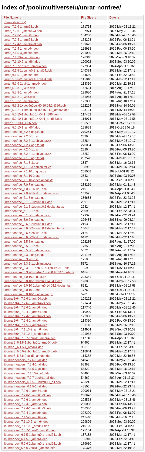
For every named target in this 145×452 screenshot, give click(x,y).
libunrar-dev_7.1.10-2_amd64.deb (26, 426)
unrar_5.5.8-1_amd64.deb (21, 92)
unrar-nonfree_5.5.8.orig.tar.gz (24, 241)
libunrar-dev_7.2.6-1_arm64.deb (25, 390)
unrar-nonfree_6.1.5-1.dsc (21, 211)
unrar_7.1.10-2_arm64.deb (21, 57)
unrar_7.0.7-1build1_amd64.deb (25, 66)
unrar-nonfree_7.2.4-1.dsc (21, 149)
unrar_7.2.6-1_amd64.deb (21, 35)
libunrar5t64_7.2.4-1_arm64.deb (25, 311)
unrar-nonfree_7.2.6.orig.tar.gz (24, 131)
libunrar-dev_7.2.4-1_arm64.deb (25, 404)
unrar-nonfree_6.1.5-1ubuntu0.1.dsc (28, 202)
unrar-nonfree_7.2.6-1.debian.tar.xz (27, 140)
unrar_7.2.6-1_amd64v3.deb (23, 31)
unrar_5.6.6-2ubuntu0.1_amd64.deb (28, 79)
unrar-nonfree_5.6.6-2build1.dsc (25, 233)
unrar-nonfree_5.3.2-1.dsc (21, 259)
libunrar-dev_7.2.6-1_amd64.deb (25, 399)
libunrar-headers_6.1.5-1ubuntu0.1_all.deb (32, 382)
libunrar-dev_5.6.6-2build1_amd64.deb (30, 448)
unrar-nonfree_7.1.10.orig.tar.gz (25, 171)
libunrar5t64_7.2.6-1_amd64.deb (25, 307)
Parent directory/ (15, 22)
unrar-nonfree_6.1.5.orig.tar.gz (24, 197)
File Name (11, 17)
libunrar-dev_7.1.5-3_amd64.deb (25, 417)
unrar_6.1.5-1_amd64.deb (21, 74)
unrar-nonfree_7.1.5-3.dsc (21, 162)
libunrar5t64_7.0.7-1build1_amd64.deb (30, 338)
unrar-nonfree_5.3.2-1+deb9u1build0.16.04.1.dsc (36, 268)
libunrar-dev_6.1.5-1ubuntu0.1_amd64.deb (32, 434)
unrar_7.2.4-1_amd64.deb (21, 48)
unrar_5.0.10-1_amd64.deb (22, 127)
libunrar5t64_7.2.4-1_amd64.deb (25, 320)
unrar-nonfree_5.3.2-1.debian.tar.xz (27, 263)
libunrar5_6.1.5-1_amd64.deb (23, 347)
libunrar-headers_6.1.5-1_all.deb (25, 386)
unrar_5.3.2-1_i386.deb (19, 96)
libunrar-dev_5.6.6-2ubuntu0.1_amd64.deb (32, 443)
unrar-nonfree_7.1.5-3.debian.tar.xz (27, 167)
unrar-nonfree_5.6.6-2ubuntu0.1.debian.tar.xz (34, 228)
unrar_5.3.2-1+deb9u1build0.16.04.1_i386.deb (35, 105)
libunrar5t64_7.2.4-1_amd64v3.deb (27, 316)
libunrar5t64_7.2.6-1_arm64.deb (25, 298)
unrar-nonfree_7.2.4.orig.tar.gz (24, 145)
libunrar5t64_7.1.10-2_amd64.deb (26, 333)
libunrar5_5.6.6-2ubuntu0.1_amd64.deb (30, 351)
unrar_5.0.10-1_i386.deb (20, 123)
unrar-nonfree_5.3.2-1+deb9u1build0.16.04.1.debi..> (39, 272)
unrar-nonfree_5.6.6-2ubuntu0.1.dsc (28, 224)
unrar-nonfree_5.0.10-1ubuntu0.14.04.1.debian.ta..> (38, 285)
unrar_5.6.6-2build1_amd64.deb (25, 83)
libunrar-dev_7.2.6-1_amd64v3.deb (27, 395)
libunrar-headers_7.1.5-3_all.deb (25, 368)
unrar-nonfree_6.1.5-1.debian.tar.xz (27, 215)
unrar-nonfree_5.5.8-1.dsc (21, 246)
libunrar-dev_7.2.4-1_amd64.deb (25, 412)
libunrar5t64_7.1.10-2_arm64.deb (26, 329)
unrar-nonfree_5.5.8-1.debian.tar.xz (27, 250)
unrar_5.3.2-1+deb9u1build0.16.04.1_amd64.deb (36, 109)
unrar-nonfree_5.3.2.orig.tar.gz (24, 254)
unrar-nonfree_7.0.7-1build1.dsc (25, 189)
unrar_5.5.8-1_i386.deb (19, 88)
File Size (87, 17)
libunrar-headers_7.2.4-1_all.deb (25, 364)
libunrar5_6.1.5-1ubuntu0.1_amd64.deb (30, 342)
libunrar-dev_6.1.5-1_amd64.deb (25, 439)
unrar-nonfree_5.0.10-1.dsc (22, 289)
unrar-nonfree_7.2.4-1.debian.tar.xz (27, 153)
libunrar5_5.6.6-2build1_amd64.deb (27, 355)
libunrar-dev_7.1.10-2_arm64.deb (26, 421)
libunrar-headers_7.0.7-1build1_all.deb (29, 377)
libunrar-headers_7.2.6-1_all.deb (25, 360)
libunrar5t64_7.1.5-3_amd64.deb (25, 325)
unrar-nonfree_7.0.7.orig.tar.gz (24, 184)
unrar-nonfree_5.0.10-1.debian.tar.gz (28, 294)
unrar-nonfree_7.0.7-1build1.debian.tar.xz (31, 193)
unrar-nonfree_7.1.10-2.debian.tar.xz (28, 180)
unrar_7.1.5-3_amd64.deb (21, 53)
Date (112, 17)
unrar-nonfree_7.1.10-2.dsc (22, 175)
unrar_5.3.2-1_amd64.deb (21, 101)
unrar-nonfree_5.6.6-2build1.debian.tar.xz (31, 237)
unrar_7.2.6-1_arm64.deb (21, 26)
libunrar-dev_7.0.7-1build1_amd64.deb (30, 430)
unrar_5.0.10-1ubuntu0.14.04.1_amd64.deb (33, 118)
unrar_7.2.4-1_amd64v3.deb (23, 44)
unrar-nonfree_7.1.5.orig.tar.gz (24, 158)
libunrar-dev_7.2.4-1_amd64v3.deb (27, 408)
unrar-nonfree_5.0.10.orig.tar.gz (25, 276)
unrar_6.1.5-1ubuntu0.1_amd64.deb (28, 70)
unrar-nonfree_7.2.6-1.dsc (21, 136)
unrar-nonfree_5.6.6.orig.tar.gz (24, 219)
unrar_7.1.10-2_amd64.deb (22, 61)
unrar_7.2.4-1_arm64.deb (21, 39)
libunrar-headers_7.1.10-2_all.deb (26, 373)
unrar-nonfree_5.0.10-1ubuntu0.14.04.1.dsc (33, 281)
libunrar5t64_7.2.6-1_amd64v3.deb (27, 303)
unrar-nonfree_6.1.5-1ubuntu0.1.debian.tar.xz (34, 206)
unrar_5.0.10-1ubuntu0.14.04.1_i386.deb (31, 114)
